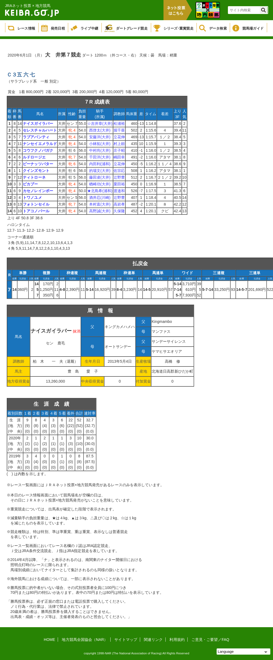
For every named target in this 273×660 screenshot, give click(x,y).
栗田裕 (119, 184)
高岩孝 (119, 204)
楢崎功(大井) (100, 184)
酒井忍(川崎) (100, 197)
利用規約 (176, 639)
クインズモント (36, 170)
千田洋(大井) (100, 157)
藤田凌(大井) (100, 177)
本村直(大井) (100, 204)
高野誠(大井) (100, 211)
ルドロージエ (34, 157)
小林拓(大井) (100, 144)
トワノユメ (32, 197)
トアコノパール (36, 211)
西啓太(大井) (100, 130)
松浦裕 (119, 123)
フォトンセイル (36, 204)
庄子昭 (119, 150)
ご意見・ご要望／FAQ (210, 639)
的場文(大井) (100, 170)
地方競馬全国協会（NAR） (85, 639)
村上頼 (119, 144)
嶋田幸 (119, 157)
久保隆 (119, 211)
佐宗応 (119, 170)
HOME (49, 639)
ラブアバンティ (36, 137)
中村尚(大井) (100, 150)
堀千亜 (119, 130)
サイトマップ (125, 639)
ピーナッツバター (38, 164)
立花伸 (119, 137)
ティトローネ (34, 177)
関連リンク (153, 639)
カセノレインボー (38, 191)
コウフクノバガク (38, 150)
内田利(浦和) (100, 164)
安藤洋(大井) (100, 137)
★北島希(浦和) (99, 191)
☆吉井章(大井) (99, 123)
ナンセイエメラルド (40, 144)
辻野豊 (119, 177)
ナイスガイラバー (38, 123)
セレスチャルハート (40, 130)
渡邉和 (119, 191)
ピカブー (30, 184)
